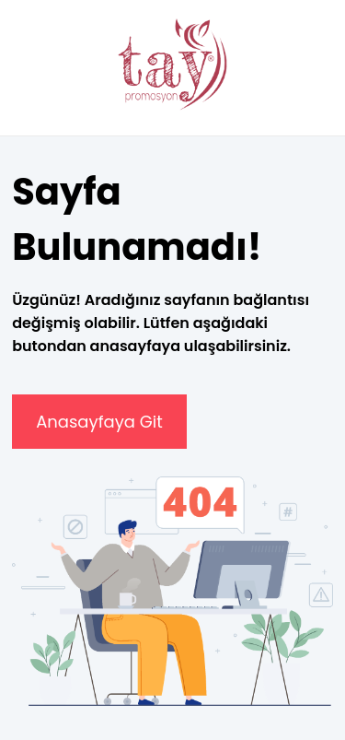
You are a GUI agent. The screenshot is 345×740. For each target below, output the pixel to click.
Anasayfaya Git (99, 421)
